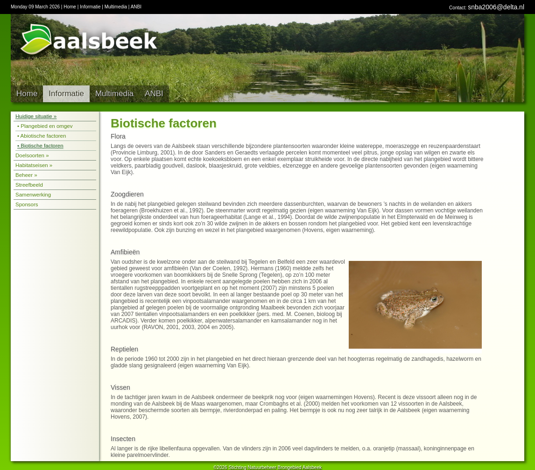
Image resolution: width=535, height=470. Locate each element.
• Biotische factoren (40, 145)
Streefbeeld (29, 185)
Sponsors (26, 204)
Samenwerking (33, 194)
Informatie (90, 6)
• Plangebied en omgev (44, 126)
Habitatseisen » (33, 165)
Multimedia (116, 6)
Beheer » (26, 175)
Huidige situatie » (35, 116)
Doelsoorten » (32, 155)
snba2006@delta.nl (496, 7)
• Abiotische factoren (41, 136)
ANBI (136, 6)
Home (69, 6)
